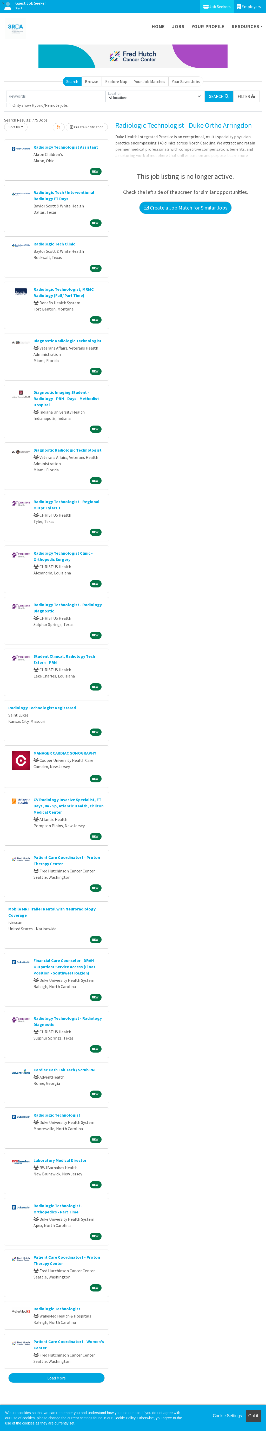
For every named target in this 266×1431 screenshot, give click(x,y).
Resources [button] (245, 26)
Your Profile (208, 26)
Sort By (14, 127)
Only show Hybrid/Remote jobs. (40, 105)
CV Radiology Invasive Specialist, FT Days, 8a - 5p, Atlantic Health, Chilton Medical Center (69, 806)
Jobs (178, 26)
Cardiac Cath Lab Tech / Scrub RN (64, 1069)
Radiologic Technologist (57, 1115)
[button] (246, 96)
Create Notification (86, 127)
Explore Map (116, 81)
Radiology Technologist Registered (42, 707)
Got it (253, 1416)
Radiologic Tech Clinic (54, 243)
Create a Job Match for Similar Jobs (185, 207)
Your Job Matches (149, 81)
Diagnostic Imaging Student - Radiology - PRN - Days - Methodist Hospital (66, 398)
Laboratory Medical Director (60, 1160)
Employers (249, 6)
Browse (91, 81)
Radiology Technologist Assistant (66, 147)
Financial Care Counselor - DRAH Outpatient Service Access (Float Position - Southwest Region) (64, 967)
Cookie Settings (227, 1416)
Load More (56, 1378)
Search (72, 81)
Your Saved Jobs (186, 81)
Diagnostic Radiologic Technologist (68, 340)
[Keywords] (55, 96)
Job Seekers (217, 6)
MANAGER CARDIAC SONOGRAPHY (65, 753)
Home (158, 26)
